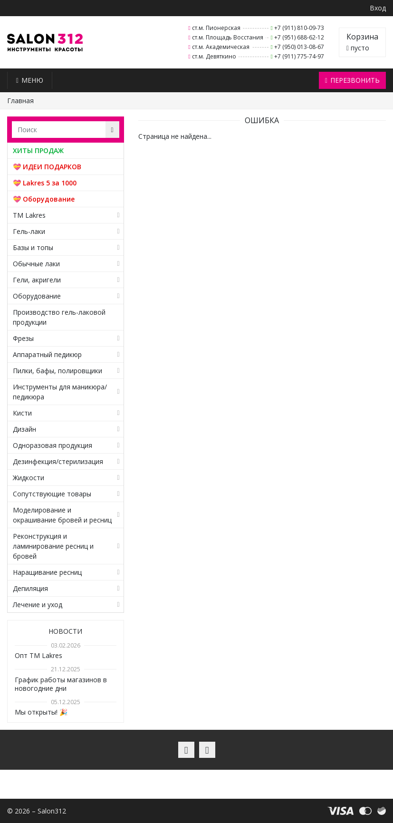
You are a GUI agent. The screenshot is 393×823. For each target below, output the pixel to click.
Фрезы (23, 338)
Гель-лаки (29, 231)
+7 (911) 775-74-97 (299, 56)
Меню (29, 80)
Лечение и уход (37, 604)
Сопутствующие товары (52, 493)
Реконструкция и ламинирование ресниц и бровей (53, 546)
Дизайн (24, 429)
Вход (378, 7)
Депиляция (30, 588)
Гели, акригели (37, 279)
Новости (65, 631)
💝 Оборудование (44, 198)
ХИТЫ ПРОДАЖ (38, 150)
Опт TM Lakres (38, 655)
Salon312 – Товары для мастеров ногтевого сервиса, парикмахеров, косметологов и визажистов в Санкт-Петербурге (45, 42)
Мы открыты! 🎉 (41, 711)
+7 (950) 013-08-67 (299, 47)
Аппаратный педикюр (47, 354)
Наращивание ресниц (47, 572)
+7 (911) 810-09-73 (299, 28)
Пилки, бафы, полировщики (57, 370)
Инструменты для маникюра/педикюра (60, 391)
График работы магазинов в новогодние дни (61, 684)
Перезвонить (352, 80)
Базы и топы (33, 247)
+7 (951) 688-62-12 (299, 37)
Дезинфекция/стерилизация (58, 461)
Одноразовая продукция (52, 445)
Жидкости (28, 477)
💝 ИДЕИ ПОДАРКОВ (47, 166)
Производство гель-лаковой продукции (59, 317)
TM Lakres (29, 215)
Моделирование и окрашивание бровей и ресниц (62, 514)
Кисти (22, 412)
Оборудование (37, 295)
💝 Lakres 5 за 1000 (45, 182)
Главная (20, 100)
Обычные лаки (36, 263)
